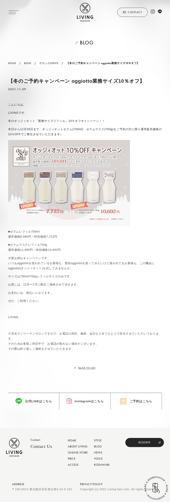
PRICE (72, 458)
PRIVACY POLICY (91, 484)
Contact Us (41, 446)
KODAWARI (102, 465)
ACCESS (73, 465)
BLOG (98, 446)
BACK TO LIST (87, 368)
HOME (72, 440)
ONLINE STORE (78, 452)
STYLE (98, 440)
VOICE (98, 458)
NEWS (98, 452)
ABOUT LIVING (78, 446)
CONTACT (135, 12)
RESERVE (145, 442)
